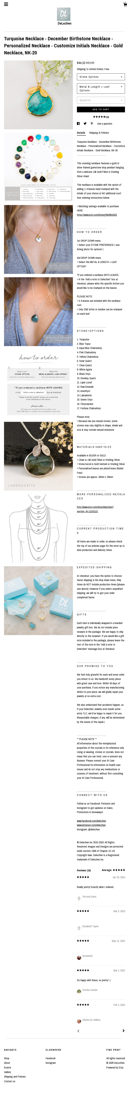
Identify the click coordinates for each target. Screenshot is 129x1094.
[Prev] (78, 1031)
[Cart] (125, 5)
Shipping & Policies (99, 133)
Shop (6, 1058)
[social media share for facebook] (78, 123)
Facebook (50, 1058)
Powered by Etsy (114, 1067)
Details (81, 133)
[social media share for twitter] (85, 123)
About (7, 1063)
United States (96, 69)
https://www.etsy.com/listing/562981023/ (97, 215)
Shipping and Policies (15, 1076)
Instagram (51, 1063)
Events (7, 1067)
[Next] (123, 1031)
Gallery (7, 1072)
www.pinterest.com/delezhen (91, 825)
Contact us (9, 1081)
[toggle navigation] (6, 4)
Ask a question (104, 123)
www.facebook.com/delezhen (91, 821)
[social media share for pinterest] (92, 123)
